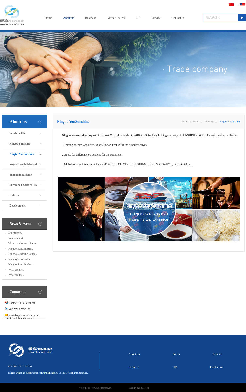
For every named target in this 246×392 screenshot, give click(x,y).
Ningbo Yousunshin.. (20, 259)
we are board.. (16, 238)
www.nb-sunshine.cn (101, 387)
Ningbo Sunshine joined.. (22, 253)
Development (18, 205)
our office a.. (15, 232)
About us (68, 17)
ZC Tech (145, 387)
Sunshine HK (18, 133)
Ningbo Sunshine (20, 143)
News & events (116, 17)
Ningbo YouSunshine (22, 154)
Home (48, 17)
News (176, 354)
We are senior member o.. (22, 243)
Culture (14, 195)
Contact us (177, 17)
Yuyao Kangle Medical (23, 164)
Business (90, 17)
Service (156, 17)
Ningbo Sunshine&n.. (20, 248)
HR (138, 17)
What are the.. (16, 269)
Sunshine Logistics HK (23, 184)
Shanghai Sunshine (21, 174)
